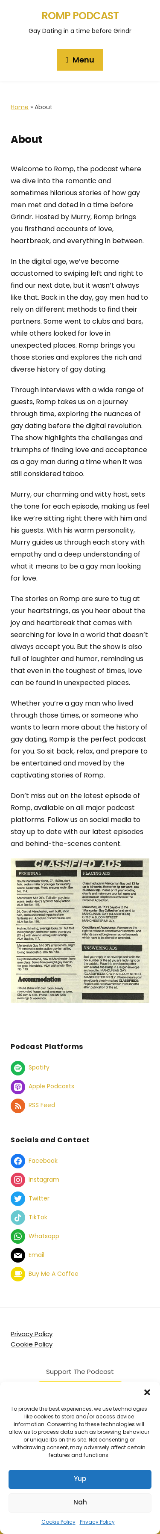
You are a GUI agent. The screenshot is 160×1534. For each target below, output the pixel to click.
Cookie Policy (58, 1521)
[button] (147, 1392)
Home (20, 107)
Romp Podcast (80, 16)
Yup (80, 1478)
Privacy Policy (97, 1521)
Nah (80, 1502)
